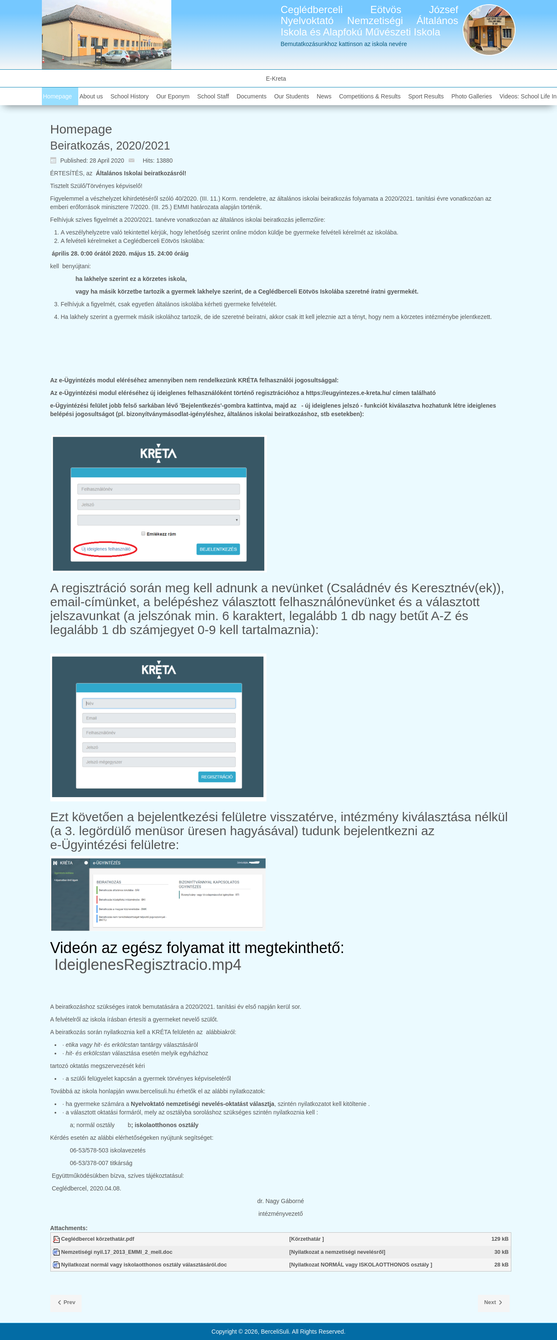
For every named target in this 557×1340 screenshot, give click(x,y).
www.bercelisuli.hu (150, 1091)
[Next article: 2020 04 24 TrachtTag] (494, 1304)
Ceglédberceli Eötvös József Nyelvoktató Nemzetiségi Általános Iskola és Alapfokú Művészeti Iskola (369, 21)
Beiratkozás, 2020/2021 (110, 145)
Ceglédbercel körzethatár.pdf (97, 1239)
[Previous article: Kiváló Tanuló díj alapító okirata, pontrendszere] (66, 1304)
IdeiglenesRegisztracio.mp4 (148, 964)
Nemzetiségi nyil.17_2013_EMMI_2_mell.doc (117, 1252)
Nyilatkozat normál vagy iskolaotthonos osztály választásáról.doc (144, 1265)
